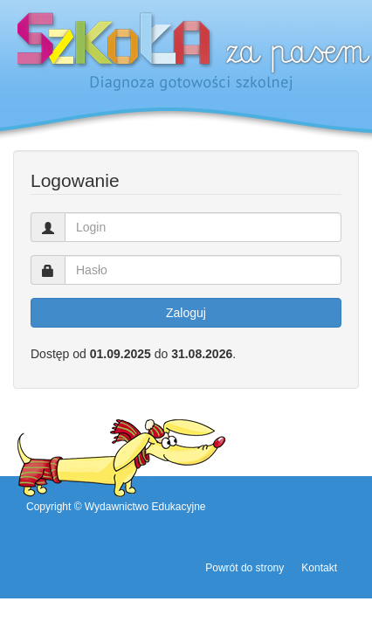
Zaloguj (186, 313)
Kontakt (319, 568)
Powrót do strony (244, 568)
